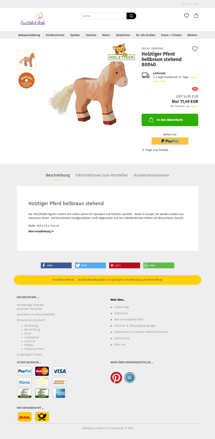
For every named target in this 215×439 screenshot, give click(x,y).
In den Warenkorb (165, 119)
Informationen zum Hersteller (102, 175)
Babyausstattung (29, 35)
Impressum (121, 313)
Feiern (106, 35)
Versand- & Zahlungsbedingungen (135, 325)
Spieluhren (123, 35)
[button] (196, 16)
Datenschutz (122, 338)
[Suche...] (131, 16)
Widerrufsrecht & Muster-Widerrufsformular (141, 332)
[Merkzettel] (186, 16)
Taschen (91, 35)
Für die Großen (145, 35)
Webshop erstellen (93, 428)
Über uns (119, 344)
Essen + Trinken (171, 35)
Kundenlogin (190, 4)
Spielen (75, 35)
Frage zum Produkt (156, 150)
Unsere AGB (121, 307)
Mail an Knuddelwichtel (128, 319)
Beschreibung (58, 175)
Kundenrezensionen (151, 175)
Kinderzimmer (55, 35)
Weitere (192, 35)
